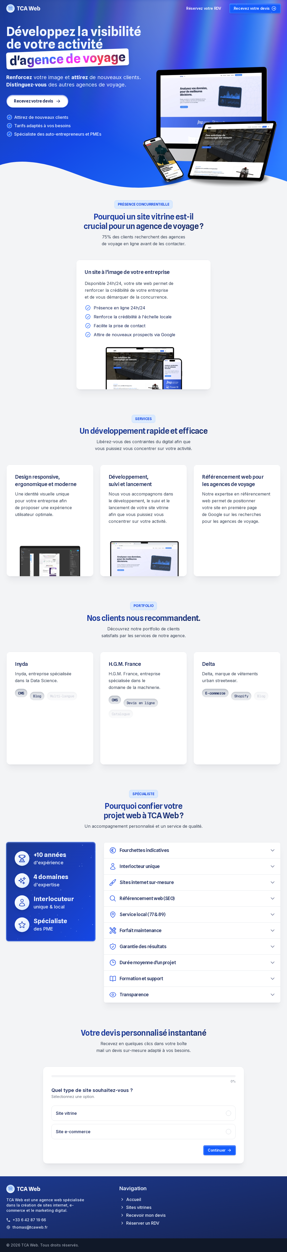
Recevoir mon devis (142, 1215)
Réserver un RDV (139, 1223)
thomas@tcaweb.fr (30, 1227)
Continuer (219, 1150)
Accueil (130, 1199)
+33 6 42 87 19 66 (29, 1220)
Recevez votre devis (255, 8)
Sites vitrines (135, 1207)
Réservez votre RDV (203, 8)
